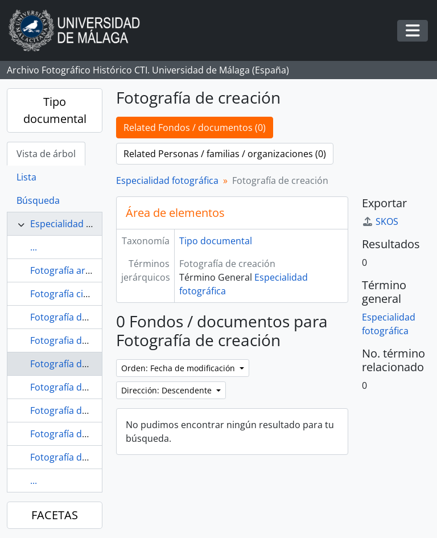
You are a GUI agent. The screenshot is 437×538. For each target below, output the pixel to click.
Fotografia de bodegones (84, 340)
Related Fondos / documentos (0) (194, 127)
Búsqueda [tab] (38, 200)
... (33, 247)
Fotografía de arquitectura (86, 317)
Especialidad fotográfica (81, 223)
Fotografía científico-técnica (89, 294)
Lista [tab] (26, 177)
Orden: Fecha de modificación (179, 368)
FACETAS (54, 515)
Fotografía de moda (72, 410)
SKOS (380, 221)
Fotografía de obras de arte (88, 457)
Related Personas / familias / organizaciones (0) (224, 153)
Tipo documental (54, 110)
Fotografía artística (70, 270)
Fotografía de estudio (76, 387)
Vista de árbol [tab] (46, 153)
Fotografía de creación (78, 364)
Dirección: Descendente (167, 390)
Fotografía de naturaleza (82, 434)
